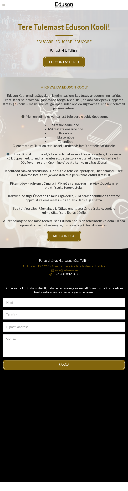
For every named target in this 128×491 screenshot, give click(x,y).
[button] (4, 5)
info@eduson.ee (64, 271)
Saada (64, 366)
